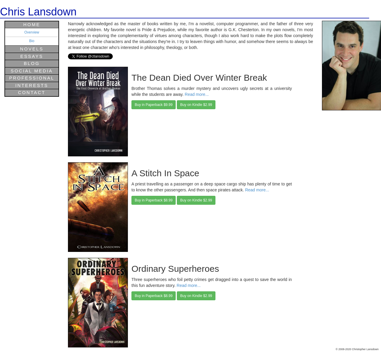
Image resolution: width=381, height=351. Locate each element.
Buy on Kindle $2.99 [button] (196, 105)
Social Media (32, 70)
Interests (31, 85)
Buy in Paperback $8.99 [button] (153, 200)
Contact (31, 92)
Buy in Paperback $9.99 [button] (153, 105)
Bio (31, 41)
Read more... (197, 94)
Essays (31, 56)
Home (31, 24)
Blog (32, 63)
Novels (32, 48)
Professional (32, 77)
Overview (31, 32)
